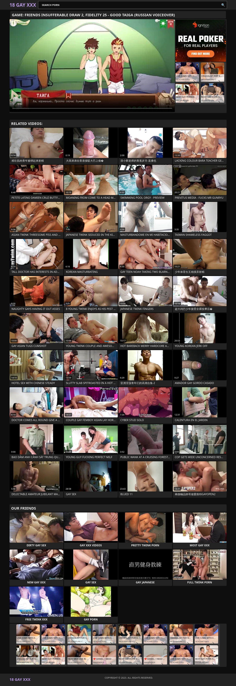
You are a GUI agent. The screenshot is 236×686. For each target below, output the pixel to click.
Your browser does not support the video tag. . (92, 65)
